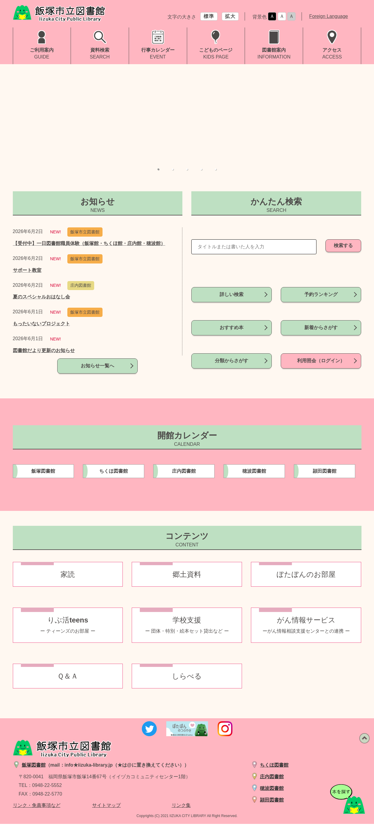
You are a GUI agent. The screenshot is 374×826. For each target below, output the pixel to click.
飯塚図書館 (43, 473)
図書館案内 (274, 50)
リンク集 (181, 807)
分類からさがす (231, 348)
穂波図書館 (254, 473)
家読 (67, 576)
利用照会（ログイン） (321, 348)
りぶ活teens (67, 627)
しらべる (187, 678)
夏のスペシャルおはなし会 (41, 296)
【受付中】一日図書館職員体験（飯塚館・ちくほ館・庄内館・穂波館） (89, 243)
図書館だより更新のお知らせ (44, 350)
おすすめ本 (231, 321)
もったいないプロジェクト (41, 323)
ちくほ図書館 (113, 473)
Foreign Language (328, 16)
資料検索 (99, 50)
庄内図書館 (184, 473)
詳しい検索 (231, 294)
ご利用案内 (42, 50)
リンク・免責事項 (32, 807)
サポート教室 (27, 270)
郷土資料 (187, 576)
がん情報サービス (306, 627)
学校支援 (187, 627)
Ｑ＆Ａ (67, 678)
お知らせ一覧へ (97, 371)
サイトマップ (106, 807)
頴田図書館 (324, 473)
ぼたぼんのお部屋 (306, 576)
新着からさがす (321, 321)
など (55, 807)
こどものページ (215, 50)
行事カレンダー (158, 50)
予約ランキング (321, 294)
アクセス (332, 50)
